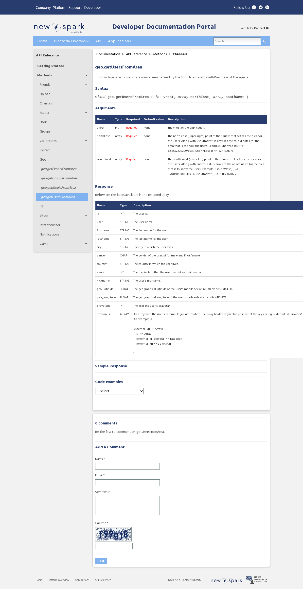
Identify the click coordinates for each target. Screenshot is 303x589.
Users (43, 122)
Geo (43, 160)
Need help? (175, 580)
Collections (48, 141)
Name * (100, 458)
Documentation (108, 54)
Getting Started (50, 66)
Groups (45, 132)
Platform (60, 7)
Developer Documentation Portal (164, 27)
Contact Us (261, 28)
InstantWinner (50, 225)
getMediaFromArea (58, 188)
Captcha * (101, 523)
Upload (45, 94)
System (45, 150)
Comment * (102, 491)
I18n (42, 206)
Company (43, 8)
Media (44, 113)
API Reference (47, 55)
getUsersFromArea (58, 197)
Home (39, 580)
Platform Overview (58, 580)
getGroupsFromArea (59, 178)
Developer (92, 8)
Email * (100, 475)
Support (75, 8)
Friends (45, 85)
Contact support (191, 580)
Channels (46, 103)
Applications (82, 580)
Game (44, 244)
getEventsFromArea (58, 169)
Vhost (44, 216)
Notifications (49, 234)
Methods (44, 75)
